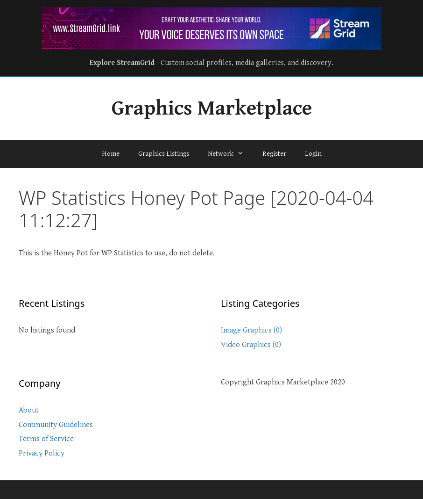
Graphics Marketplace (212, 108)
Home (111, 154)
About (29, 410)
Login (313, 154)
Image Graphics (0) (251, 330)
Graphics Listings (163, 154)
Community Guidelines (56, 424)
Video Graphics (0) (251, 344)
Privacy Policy (41, 453)
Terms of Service (46, 438)
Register (274, 154)
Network (230, 154)
